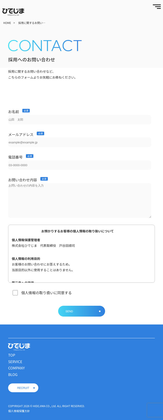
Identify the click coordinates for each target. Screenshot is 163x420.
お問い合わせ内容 (22, 179)
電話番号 (15, 157)
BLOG (13, 374)
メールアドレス (20, 134)
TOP (11, 355)
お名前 (13, 111)
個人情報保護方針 (19, 411)
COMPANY (16, 368)
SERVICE (15, 361)
